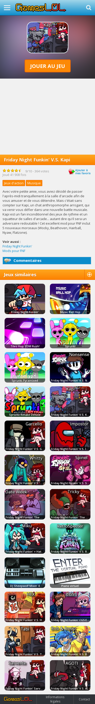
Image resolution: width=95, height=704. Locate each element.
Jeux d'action (14, 183)
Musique (34, 183)
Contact (84, 699)
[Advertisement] (47, 117)
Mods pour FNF (14, 250)
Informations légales (55, 699)
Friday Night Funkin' (17, 246)
